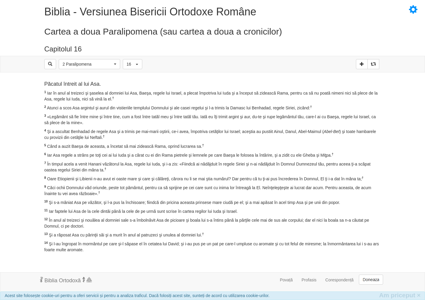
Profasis (309, 280)
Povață (286, 280)
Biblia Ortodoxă (66, 280)
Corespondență (339, 280)
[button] (89, 64)
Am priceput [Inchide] (400, 295)
